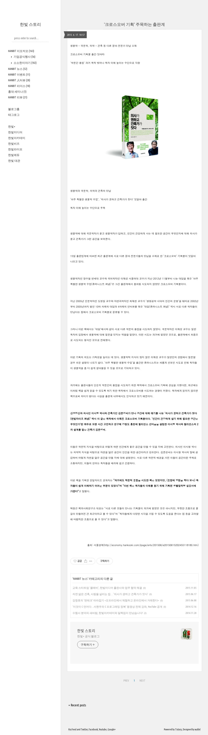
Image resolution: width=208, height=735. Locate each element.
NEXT (142, 680)
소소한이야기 (25, 62)
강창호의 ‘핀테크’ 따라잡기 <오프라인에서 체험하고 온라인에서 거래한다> (116, 600)
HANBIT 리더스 (19, 86)
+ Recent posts (77, 705)
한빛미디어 (15, 132)
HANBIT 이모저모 (21, 51)
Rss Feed (72, 729)
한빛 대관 (14, 160)
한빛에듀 (14, 155)
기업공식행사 (24, 56)
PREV (126, 680)
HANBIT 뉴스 (17, 68)
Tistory (178, 729)
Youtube (103, 729)
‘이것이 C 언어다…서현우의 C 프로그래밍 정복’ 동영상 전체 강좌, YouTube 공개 (117, 606)
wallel (197, 729)
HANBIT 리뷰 (17, 97)
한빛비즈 (14, 143)
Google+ (112, 729)
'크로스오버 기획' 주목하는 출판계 (134, 24)
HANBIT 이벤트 (19, 74)
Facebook (93, 729)
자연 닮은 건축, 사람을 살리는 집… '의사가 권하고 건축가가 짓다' (110, 594)
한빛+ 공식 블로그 (88, 636)
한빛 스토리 (30, 24)
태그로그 (14, 114)
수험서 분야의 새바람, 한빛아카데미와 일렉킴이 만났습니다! (108, 612)
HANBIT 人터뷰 (19, 80)
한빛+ (11, 126)
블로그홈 (14, 109)
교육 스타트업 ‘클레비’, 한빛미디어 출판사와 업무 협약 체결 (107, 587)
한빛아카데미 (16, 138)
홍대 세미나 (17, 91)
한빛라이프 (15, 149)
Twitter (84, 729)
